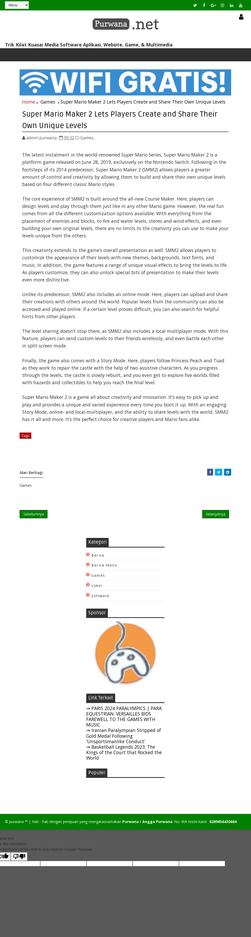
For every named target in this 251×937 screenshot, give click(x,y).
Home (28, 103)
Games (47, 103)
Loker (97, 589)
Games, (87, 138)
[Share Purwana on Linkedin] (227, 472)
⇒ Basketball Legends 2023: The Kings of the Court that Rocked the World (124, 755)
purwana (16, 825)
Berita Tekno (104, 568)
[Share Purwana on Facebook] (210, 472)
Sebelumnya (33, 516)
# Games (41, 436)
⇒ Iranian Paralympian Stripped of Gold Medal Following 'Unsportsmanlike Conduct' (123, 738)
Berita (97, 558)
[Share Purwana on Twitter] (218, 472)
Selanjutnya (215, 516)
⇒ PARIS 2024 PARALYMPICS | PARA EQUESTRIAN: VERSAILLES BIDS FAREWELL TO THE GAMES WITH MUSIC (124, 719)
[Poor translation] (19, 860)
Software (100, 599)
